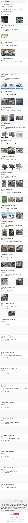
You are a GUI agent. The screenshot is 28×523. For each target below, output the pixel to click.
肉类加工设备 (14, 241)
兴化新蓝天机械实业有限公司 (7, 336)
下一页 (17, 501)
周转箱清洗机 (18, 274)
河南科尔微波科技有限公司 (7, 221)
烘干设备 (19, 438)
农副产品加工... (14, 12)
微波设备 (7, 208)
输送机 (7, 45)
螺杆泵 (10, 323)
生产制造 (7, 14)
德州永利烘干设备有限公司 (7, 42)
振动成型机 (14, 176)
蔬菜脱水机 (8, 339)
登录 (11, 514)
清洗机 (16, 372)
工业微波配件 (14, 192)
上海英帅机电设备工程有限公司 (8, 319)
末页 (22, 501)
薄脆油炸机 (12, 455)
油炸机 (10, 143)
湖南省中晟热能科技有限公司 (7, 352)
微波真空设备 (8, 61)
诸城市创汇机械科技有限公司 (7, 451)
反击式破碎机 (13, 406)
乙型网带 (10, 290)
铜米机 (7, 176)
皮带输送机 (8, 372)
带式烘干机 (17, 78)
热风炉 (7, 306)
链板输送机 (8, 78)
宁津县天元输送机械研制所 (7, 254)
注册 (17, 514)
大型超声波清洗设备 (10, 388)
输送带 (14, 290)
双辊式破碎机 (19, 406)
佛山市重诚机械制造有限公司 (7, 385)
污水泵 (13, 323)
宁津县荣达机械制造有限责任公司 (8, 287)
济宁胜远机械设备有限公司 (7, 468)
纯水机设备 (14, 438)
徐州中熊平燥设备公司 (6, 123)
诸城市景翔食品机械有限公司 (7, 238)
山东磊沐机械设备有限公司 (7, 58)
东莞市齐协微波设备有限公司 (7, 26)
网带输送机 (12, 78)
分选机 (15, 339)
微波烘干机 (11, 29)
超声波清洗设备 (9, 438)
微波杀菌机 (16, 29)
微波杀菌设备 (13, 110)
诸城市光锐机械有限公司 (6, 140)
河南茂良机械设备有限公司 (7, 172)
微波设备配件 (20, 192)
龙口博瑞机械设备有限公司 (7, 419)
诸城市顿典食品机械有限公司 (7, 484)
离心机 (15, 471)
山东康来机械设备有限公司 (7, 189)
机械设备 (7, 422)
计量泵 (7, 323)
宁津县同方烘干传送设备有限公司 (8, 74)
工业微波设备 (14, 61)
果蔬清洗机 (14, 143)
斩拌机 (11, 487)
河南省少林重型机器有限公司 (7, 402)
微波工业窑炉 (8, 355)
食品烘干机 (11, 45)
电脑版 (16, 517)
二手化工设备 (8, 471)
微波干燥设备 (19, 110)
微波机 (7, 29)
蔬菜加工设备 (8, 241)
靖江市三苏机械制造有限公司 (7, 303)
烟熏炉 (15, 487)
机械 (9, 12)
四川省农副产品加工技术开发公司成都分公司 (11, 9)
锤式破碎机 (8, 406)
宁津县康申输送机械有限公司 (7, 156)
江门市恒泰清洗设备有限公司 (7, 435)
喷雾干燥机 (11, 306)
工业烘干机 (16, 45)
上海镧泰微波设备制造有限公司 (8, 205)
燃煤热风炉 (16, 306)
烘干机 (7, 12)
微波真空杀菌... (14, 127)
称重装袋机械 (8, 159)
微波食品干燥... (20, 61)
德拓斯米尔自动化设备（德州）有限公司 (10, 368)
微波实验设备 (8, 127)
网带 (9, 257)
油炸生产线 (8, 455)
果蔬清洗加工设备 (19, 455)
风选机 (11, 339)
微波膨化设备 (20, 225)
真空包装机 (8, 487)
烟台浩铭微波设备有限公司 (7, 107)
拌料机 (7, 143)
